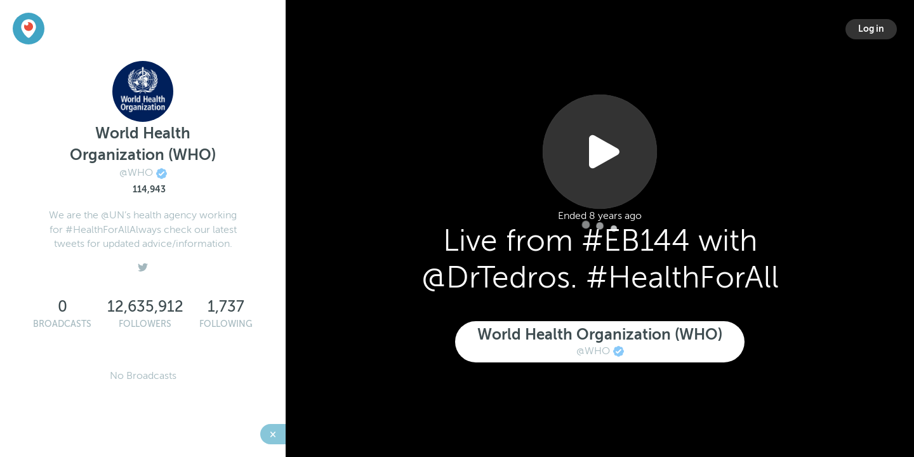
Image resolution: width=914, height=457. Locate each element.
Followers (145, 324)
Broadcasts (62, 324)
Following (226, 324)
